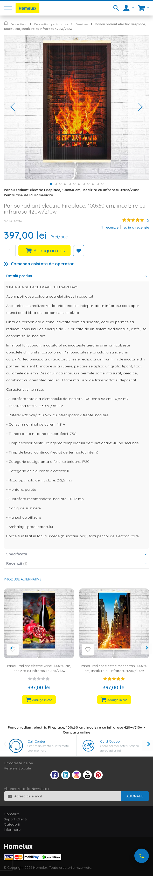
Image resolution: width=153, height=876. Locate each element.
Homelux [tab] (11, 814)
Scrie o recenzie (136, 227)
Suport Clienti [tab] (15, 819)
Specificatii (16, 554)
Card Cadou (110, 741)
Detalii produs (19, 276)
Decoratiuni (18, 24)
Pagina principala (6, 23)
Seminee (82, 24)
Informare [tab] (12, 829)
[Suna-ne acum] (141, 856)
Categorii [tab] (12, 824)
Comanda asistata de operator (42, 263)
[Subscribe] (135, 796)
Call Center (36, 741)
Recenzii (16, 563)
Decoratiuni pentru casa (51, 24)
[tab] (76, 276)
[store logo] (27, 8)
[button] (14, 107)
